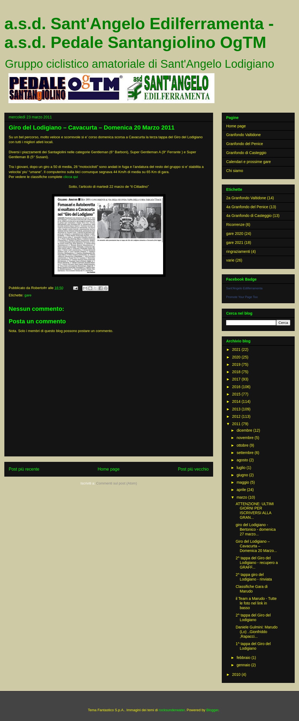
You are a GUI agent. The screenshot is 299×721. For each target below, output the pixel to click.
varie (230, 260)
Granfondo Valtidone (243, 135)
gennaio (243, 665)
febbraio (243, 657)
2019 (237, 364)
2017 (237, 379)
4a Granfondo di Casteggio (249, 215)
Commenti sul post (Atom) (116, 483)
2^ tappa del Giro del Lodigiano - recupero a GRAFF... (257, 562)
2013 (237, 409)
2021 (237, 349)
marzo (242, 497)
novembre (245, 437)
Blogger (212, 710)
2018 (237, 372)
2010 (237, 674)
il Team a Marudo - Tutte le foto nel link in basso (256, 603)
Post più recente (24, 469)
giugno (242, 475)
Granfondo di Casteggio (246, 153)
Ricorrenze (235, 224)
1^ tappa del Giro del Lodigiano (253, 646)
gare (28, 295)
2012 (237, 416)
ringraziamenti (238, 251)
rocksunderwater (172, 710)
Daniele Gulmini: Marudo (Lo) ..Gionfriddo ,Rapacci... (257, 632)
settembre (245, 452)
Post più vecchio (193, 469)
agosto (242, 460)
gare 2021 (234, 242)
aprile (241, 489)
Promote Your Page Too (242, 297)
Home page (109, 469)
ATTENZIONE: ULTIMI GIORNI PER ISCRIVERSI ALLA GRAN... (255, 511)
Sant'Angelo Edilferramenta (244, 288)
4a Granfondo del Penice (247, 207)
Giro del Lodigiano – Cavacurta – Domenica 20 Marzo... (256, 546)
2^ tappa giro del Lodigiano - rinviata (254, 576)
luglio (241, 467)
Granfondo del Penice (244, 144)
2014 (237, 401)
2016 (237, 387)
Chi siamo (234, 170)
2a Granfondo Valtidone (246, 198)
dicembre (244, 430)
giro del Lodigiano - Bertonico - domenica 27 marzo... (256, 529)
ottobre (242, 445)
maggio (243, 482)
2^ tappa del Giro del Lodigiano (253, 617)
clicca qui (70, 177)
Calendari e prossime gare (248, 161)
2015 (237, 394)
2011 (237, 424)
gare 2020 (234, 233)
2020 (237, 357)
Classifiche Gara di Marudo (252, 588)
